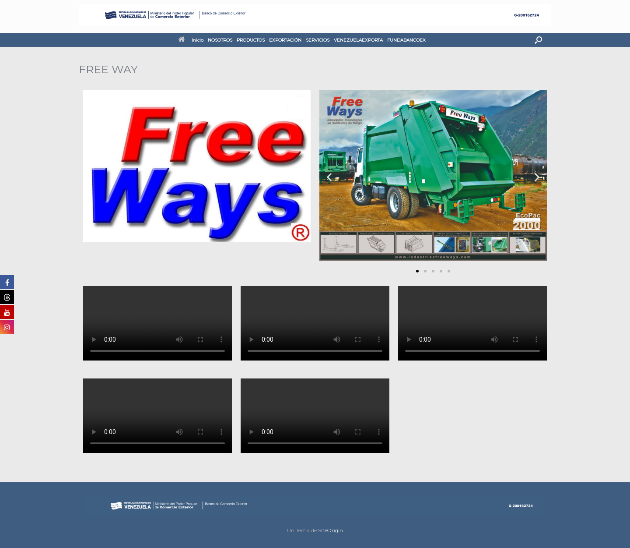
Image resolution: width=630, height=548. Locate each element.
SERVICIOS (317, 40)
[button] (538, 40)
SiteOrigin (330, 530)
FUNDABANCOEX (406, 40)
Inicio (190, 40)
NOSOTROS (220, 40)
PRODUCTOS (251, 40)
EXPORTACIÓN (285, 40)
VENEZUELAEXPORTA (358, 40)
